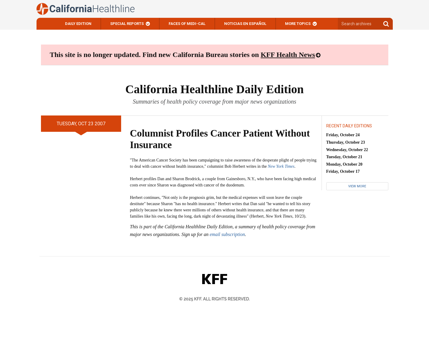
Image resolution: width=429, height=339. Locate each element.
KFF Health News (288, 54)
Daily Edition (78, 23)
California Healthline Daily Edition (214, 89)
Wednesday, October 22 (347, 150)
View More (357, 186)
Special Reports (127, 23)
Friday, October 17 (343, 171)
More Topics (298, 23)
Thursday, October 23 (345, 142)
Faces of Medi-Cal (187, 23)
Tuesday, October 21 (344, 157)
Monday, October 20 (344, 164)
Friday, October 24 (343, 135)
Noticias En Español (245, 23)
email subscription (227, 234)
